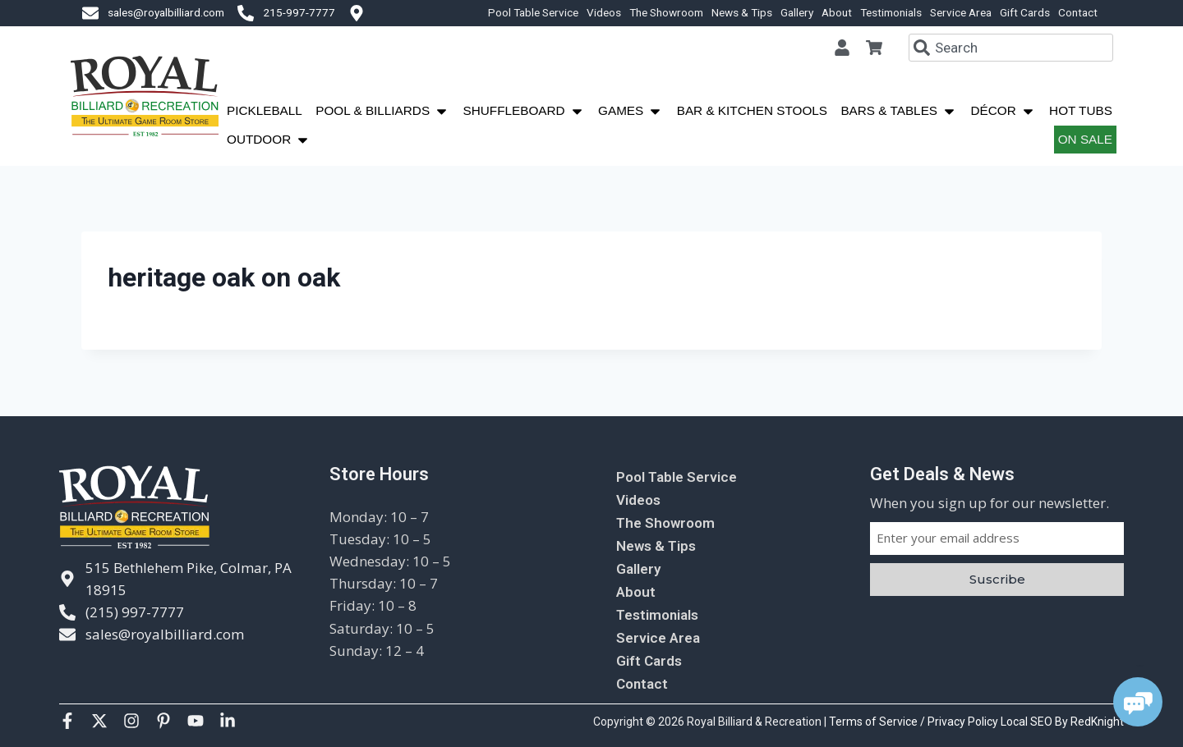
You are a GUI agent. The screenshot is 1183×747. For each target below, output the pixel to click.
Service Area (961, 12)
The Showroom (666, 12)
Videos (604, 12)
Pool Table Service (533, 12)
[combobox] (1011, 48)
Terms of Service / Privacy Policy (915, 721)
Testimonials (891, 12)
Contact (1078, 12)
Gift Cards (1025, 12)
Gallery (796, 12)
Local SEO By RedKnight (1062, 721)
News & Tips (741, 12)
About (837, 12)
